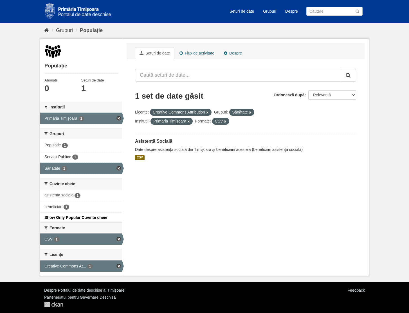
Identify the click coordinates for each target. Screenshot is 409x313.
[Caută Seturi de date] (334, 11)
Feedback (356, 290)
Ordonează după (289, 95)
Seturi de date (242, 11)
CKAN (53, 304)
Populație (91, 30)
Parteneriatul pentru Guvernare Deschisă (80, 297)
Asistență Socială (153, 141)
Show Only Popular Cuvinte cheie (75, 217)
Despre (291, 11)
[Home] (46, 30)
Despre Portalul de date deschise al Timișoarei (84, 290)
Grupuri (269, 11)
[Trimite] (357, 10)
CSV (140, 157)
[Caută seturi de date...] (238, 75)
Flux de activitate (196, 53)
